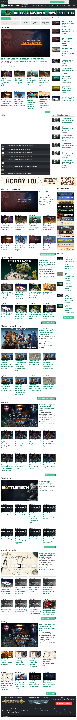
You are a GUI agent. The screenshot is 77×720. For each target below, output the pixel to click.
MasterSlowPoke (44, 423)
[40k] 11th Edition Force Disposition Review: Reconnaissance (69, 308)
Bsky (42, 711)
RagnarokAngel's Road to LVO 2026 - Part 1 (7, 315)
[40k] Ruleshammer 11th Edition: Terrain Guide (68, 61)
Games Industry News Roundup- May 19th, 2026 (34, 362)
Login (68, 5)
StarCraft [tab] (5, 23)
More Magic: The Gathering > (46, 398)
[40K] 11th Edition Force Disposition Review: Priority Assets (67, 89)
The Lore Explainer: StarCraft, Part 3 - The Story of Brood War (7, 444)
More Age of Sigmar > (48, 322)
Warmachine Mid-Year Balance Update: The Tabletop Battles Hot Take (68, 51)
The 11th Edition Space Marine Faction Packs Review (67, 40)
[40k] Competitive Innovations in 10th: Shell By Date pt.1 (68, 120)
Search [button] (73, 5)
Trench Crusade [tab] (25, 23)
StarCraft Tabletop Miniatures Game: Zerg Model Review (49, 465)
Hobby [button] (58, 5)
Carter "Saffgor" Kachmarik (46, 345)
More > (48, 112)
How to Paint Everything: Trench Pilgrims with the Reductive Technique (47, 555)
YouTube (47, 711)
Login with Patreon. (68, 709)
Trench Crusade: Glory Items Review (34, 589)
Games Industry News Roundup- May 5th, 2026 (48, 386)
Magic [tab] (35, 19)
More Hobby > (51, 693)
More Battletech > (50, 547)
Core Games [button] (34, 5)
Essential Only (60, 2)
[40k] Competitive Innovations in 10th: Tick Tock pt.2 (68, 70)
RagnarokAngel (44, 276)
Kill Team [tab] (15, 23)
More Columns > (68, 317)
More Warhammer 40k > (48, 254)
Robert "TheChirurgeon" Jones (9, 66)
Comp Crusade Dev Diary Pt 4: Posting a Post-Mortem (21, 610)
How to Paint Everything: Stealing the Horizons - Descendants (33, 663)
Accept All (52, 2)
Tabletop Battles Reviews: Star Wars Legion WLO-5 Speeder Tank (44, 103)
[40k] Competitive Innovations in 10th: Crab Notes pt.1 (68, 153)
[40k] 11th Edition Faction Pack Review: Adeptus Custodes (6, 82)
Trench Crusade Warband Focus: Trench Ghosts (6, 610)
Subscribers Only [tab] (45, 23)
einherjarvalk (43, 490)
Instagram (37, 711)
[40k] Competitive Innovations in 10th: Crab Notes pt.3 (68, 145)
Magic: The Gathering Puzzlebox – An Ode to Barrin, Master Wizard (48, 364)
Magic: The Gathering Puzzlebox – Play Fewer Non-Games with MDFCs (7, 364)
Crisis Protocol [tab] (35, 23)
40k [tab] (16, 19)
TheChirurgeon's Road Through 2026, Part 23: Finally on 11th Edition (20, 685)
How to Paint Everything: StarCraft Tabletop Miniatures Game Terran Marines (7, 467)
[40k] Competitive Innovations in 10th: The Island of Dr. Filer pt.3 (68, 163)
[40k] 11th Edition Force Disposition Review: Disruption (69, 286)
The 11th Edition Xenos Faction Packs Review (68, 31)
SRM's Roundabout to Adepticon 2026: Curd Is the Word (49, 612)
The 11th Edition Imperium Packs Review (22, 58)
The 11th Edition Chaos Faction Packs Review (68, 23)
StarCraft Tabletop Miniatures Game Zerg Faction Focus (35, 442)
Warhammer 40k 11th (24, 5)
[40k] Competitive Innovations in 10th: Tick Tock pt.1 (68, 137)
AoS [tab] (26, 19)
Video (63, 5)
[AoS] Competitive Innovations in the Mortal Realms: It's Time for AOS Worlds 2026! (69, 263)
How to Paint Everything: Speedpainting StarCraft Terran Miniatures (20, 444)
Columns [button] (52, 5)
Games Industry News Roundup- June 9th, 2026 (69, 275)
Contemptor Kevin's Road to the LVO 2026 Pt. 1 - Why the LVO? (68, 99)
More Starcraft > (50, 475)
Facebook (30, 711)
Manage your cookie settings (64, 712)
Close (66, 2)
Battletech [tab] (45, 19)
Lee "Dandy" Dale (44, 569)
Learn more (29, 2)
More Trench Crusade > (48, 618)
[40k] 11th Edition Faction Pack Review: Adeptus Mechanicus (44, 82)
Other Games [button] (43, 5)
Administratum (4, 1)
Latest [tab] (6, 19)
